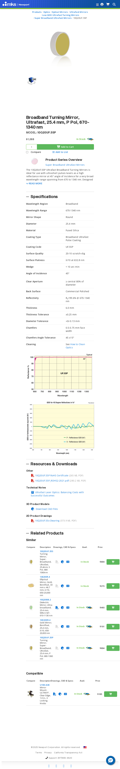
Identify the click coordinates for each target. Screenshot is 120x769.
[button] (34, 183)
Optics (46, 12)
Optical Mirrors (60, 12)
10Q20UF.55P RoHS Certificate (50, 475)
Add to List (60, 152)
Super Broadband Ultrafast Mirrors (52, 18)
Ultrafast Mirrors (79, 12)
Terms (38, 753)
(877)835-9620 (65, 758)
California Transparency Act (68, 753)
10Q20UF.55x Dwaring (45, 520)
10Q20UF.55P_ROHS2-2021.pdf (50, 480)
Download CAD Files (44, 508)
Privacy (48, 753)
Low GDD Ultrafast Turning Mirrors (60, 15)
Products (36, 12)
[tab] (60, 179)
